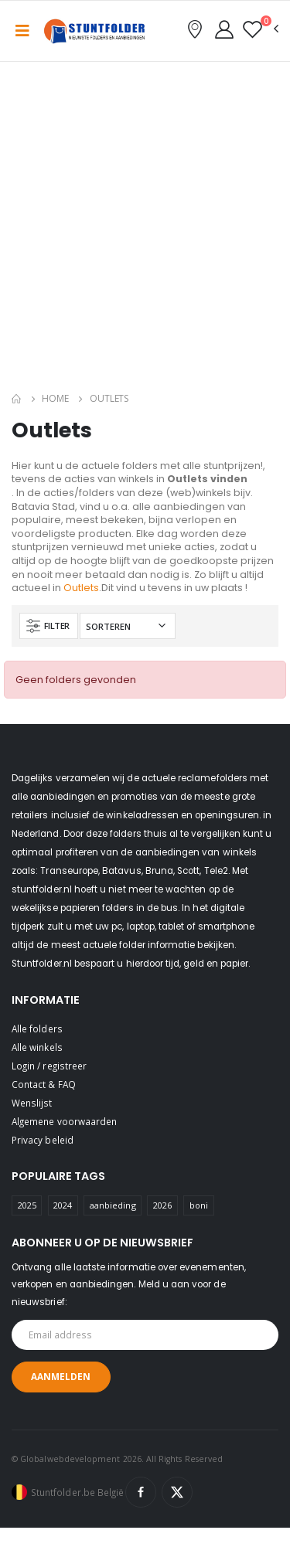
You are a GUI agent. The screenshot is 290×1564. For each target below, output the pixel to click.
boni (198, 1205)
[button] (260, 29)
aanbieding (113, 1205)
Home (55, 398)
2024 (62, 1205)
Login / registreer (49, 1065)
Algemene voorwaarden (64, 1121)
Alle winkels (37, 1047)
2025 (27, 1205)
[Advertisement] (145, 230)
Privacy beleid (42, 1140)
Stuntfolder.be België (77, 1492)
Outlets (81, 587)
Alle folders (37, 1028)
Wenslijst (32, 1102)
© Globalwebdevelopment (67, 1459)
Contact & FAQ (44, 1084)
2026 (162, 1205)
